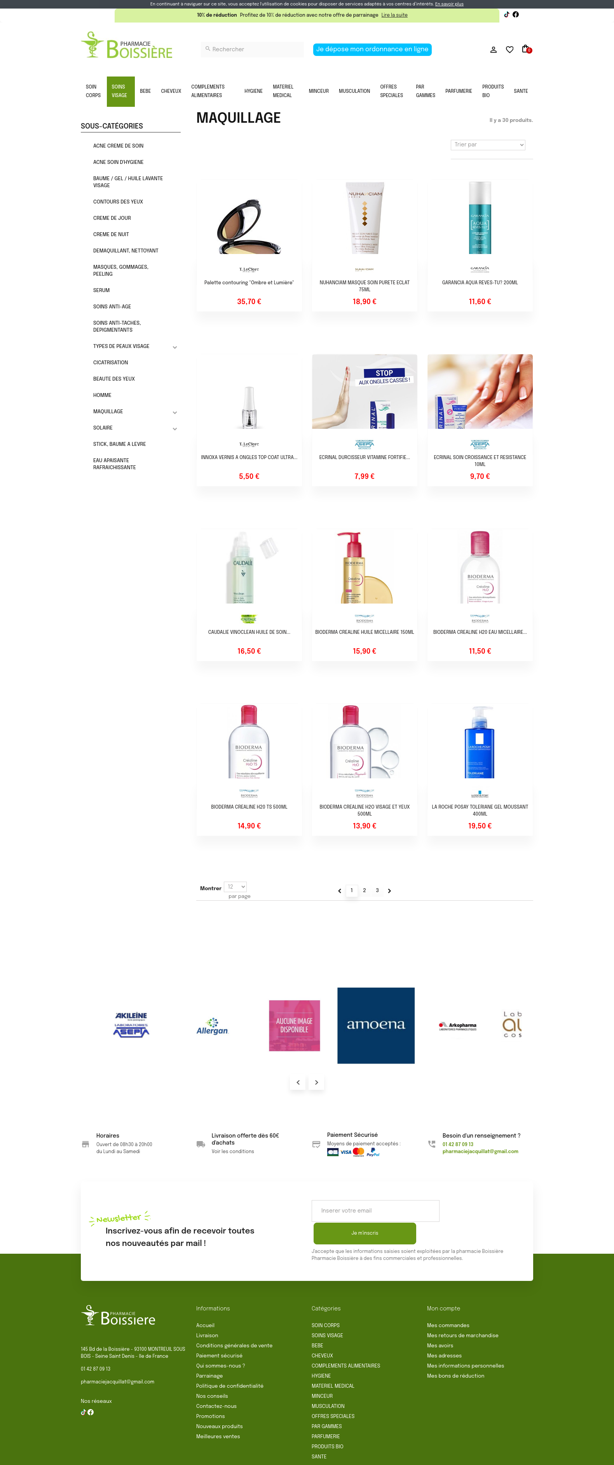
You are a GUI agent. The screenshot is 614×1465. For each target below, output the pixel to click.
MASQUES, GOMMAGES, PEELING (120, 271)
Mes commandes (448, 1303)
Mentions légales (303, 1456)
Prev (297, 1082)
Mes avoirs (440, 1323)
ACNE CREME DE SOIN (118, 146)
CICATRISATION (110, 362)
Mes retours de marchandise (463, 1313)
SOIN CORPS (93, 91)
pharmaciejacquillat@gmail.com (117, 1359)
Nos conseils (212, 1373)
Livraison (207, 1313)
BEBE (145, 91)
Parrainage (209, 1353)
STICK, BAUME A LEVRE (119, 444)
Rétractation (256, 1456)
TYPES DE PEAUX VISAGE (121, 346)
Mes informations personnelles (465, 1343)
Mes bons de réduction (456, 1353)
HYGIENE (253, 91)
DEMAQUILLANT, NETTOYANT (126, 251)
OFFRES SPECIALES (391, 91)
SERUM (101, 290)
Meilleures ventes (218, 1414)
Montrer (211, 888)
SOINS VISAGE (119, 91)
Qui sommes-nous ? (220, 1343)
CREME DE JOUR (112, 218)
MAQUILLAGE (108, 411)
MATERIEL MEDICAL (283, 91)
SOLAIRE (103, 428)
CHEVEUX (171, 91)
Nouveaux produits (219, 1404)
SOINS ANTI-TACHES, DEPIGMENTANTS (117, 327)
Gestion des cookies (426, 1456)
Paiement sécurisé (219, 1333)
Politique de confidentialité (229, 1363)
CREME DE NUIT (111, 234)
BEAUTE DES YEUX (114, 379)
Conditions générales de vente (234, 1323)
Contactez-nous (216, 1384)
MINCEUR (319, 91)
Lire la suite (395, 15)
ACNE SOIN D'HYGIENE (118, 162)
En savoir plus (449, 4)
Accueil (205, 1303)
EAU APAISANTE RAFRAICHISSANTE (114, 464)
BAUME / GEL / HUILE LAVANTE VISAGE (128, 182)
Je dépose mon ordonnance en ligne (372, 49)
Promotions (210, 1394)
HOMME (102, 395)
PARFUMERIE (458, 91)
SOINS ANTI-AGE (112, 307)
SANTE (521, 91)
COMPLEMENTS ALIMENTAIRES (208, 91)
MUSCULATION (354, 91)
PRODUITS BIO (493, 91)
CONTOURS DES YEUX (118, 202)
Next (316, 1082)
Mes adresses (444, 1333)
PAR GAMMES (425, 91)
